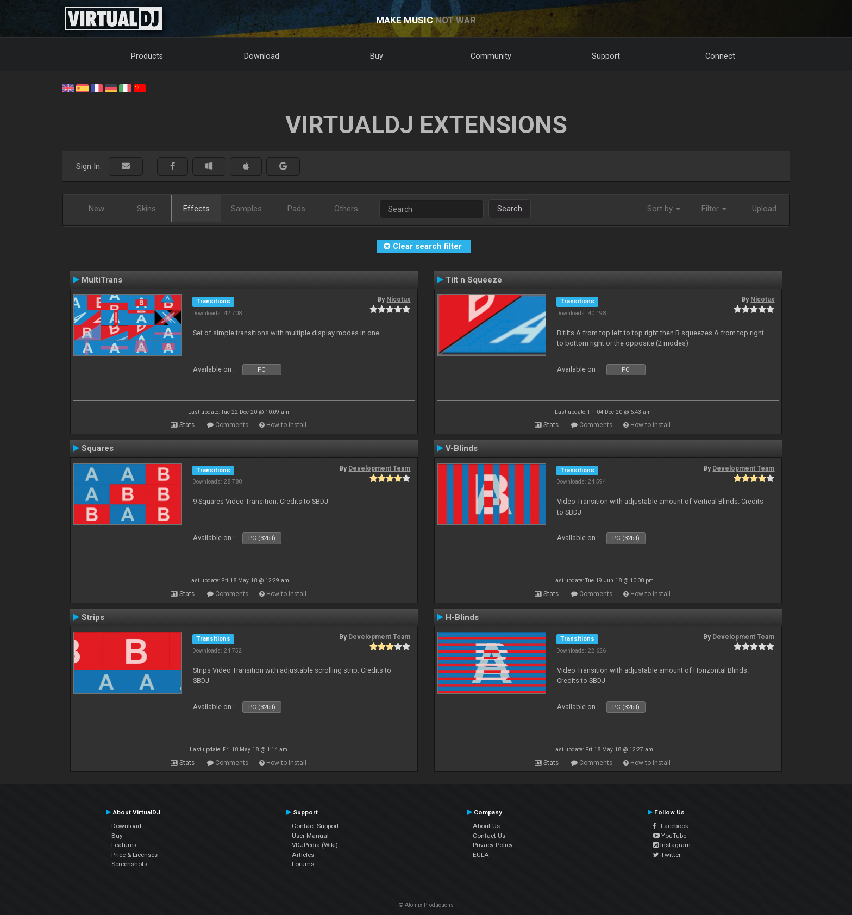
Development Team (379, 468)
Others (346, 209)
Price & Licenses (134, 854)
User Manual (310, 835)
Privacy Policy (493, 845)
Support (606, 56)
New (96, 209)
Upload (764, 209)
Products (147, 56)
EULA (481, 854)
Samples (246, 209)
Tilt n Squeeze (474, 280)
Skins (146, 209)
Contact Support (315, 826)
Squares (98, 448)
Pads (296, 209)
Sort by (663, 209)
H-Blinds (462, 617)
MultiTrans (102, 280)
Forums (303, 864)
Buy (376, 56)
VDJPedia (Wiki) (315, 845)
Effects (196, 209)
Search (509, 209)
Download (261, 56)
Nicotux (398, 299)
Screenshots (129, 864)
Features (123, 845)
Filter (713, 209)
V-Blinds (462, 448)
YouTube (669, 835)
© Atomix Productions (426, 904)
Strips (93, 617)
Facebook (670, 826)
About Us (486, 826)
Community (491, 56)
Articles (303, 854)
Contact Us (489, 835)
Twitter (667, 854)
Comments (231, 425)
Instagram (672, 845)
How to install (286, 425)
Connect (720, 56)
